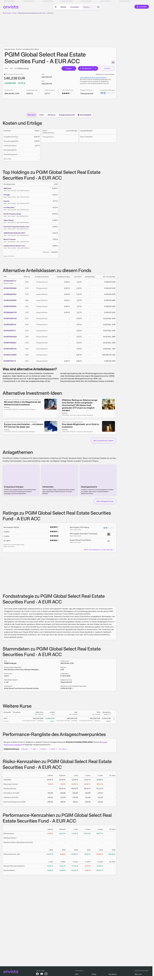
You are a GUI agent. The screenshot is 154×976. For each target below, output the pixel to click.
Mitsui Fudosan (10, 239)
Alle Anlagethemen (105, 501)
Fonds (14, 13)
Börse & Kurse (7, 13)
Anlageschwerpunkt (67, 115)
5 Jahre (53, 749)
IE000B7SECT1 (10, 361)
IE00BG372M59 (10, 355)
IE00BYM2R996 (10, 300)
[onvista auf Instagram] (46, 974)
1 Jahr (34, 749)
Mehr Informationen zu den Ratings (99, 550)
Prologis (7, 195)
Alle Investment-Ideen (103, 440)
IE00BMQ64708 (10, 312)
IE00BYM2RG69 (10, 336)
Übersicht (31, 115)
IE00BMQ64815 (10, 294)
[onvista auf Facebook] (37, 974)
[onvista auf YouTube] (41, 974)
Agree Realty (9, 220)
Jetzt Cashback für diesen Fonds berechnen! (93, 77)
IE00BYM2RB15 (10, 343)
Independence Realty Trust (14, 246)
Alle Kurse (51, 115)
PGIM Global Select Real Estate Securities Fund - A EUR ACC (35, 13)
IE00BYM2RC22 (10, 349)
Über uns (138, 974)
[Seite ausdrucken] (113, 62)
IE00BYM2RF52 (10, 324)
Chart (41, 115)
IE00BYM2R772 (10, 281)
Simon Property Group (12, 214)
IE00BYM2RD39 (10, 318)
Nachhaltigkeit (84, 115)
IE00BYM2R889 (10, 288)
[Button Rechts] (95, 68)
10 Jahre (63, 749)
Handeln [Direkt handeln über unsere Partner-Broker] (107, 68)
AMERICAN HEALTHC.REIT (14, 233)
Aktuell (63, 7)
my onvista (74, 7)
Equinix (6, 201)
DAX (77, 974)
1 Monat (25, 749)
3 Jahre (44, 749)
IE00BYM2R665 (10, 306)
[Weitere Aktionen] (113, 718)
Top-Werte (113, 974)
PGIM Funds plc (23, 68)
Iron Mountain (9, 207)
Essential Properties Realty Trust (16, 226)
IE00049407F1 (10, 330)
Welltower (8, 188)
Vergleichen (86, 68)
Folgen (69, 68)
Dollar (94, 974)
